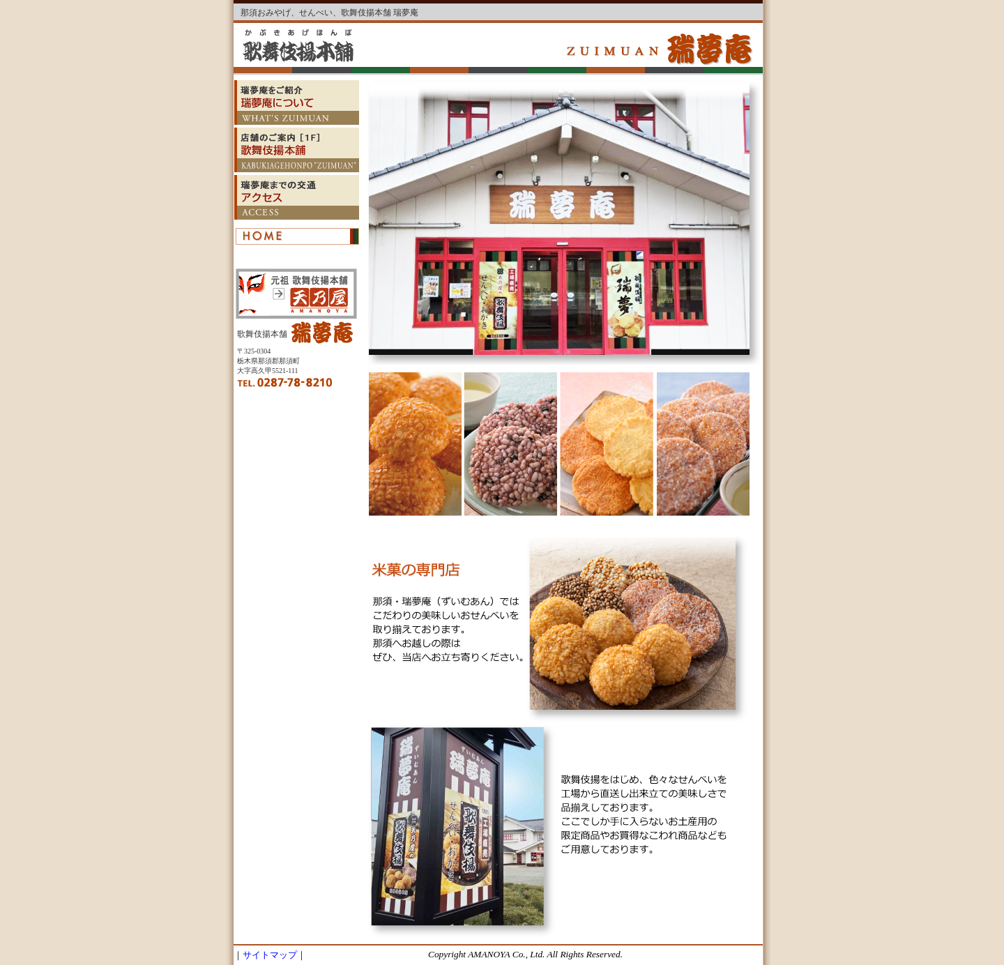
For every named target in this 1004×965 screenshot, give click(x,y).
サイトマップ (270, 955)
